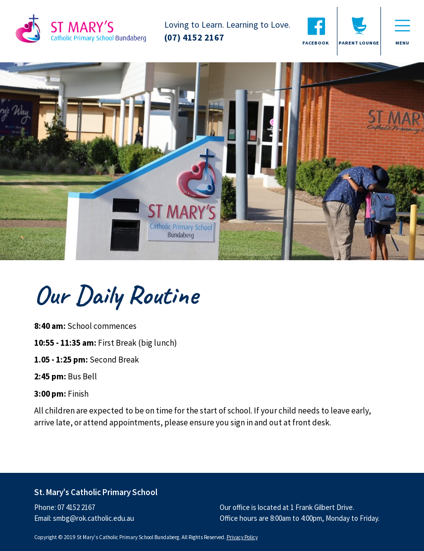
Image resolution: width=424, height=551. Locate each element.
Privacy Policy (242, 537)
